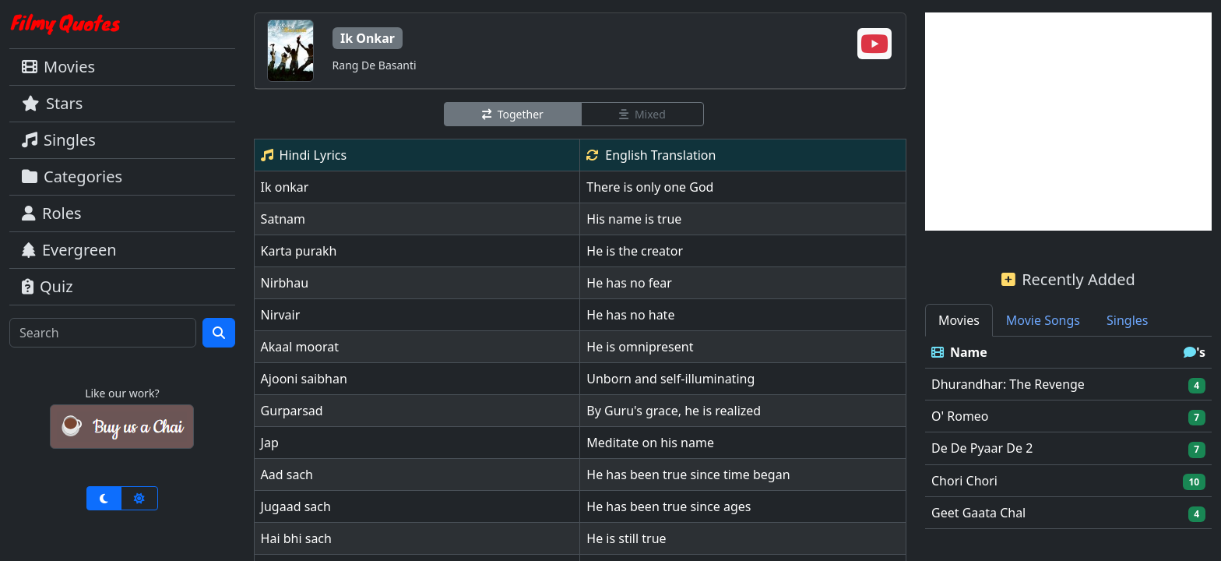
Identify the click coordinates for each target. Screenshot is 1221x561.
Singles (59, 139)
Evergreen (69, 249)
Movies (58, 66)
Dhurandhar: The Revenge (1008, 384)
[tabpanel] (1068, 433)
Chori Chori (964, 480)
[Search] (102, 333)
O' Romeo (960, 416)
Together (513, 114)
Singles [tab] (1127, 320)
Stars (52, 103)
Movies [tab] (959, 320)
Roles (52, 213)
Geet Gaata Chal (978, 512)
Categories (72, 176)
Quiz (47, 286)
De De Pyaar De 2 (982, 448)
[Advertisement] (1068, 121)
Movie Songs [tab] (1043, 320)
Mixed (642, 114)
